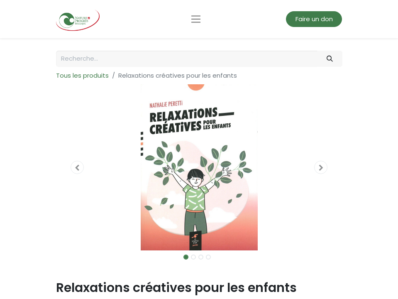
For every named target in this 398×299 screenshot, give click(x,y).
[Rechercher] (329, 59)
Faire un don (314, 19)
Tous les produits (82, 75)
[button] (77, 167)
